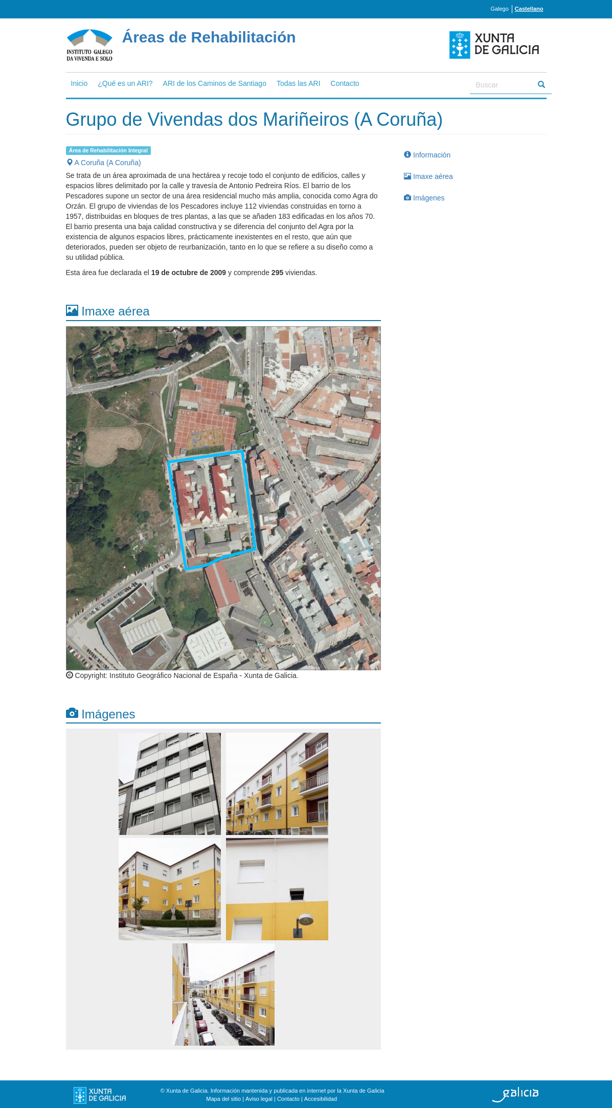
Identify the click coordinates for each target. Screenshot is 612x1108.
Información (427, 155)
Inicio (79, 83)
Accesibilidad (320, 1099)
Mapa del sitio (223, 1099)
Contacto (345, 83)
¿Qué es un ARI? (125, 83)
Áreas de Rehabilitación (209, 37)
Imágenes (424, 198)
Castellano (529, 9)
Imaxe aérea (428, 176)
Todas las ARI (299, 83)
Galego (499, 9)
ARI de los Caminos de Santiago (214, 83)
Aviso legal (259, 1099)
